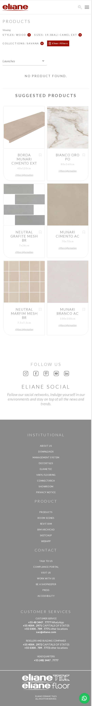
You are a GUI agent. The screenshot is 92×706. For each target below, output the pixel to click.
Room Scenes (46, 518)
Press (46, 590)
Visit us (46, 572)
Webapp (46, 541)
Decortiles (46, 463)
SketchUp (46, 535)
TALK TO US (46, 561)
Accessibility (46, 596)
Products (45, 512)
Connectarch (46, 480)
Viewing (7, 30)
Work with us (46, 578)
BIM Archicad (46, 529)
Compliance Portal (45, 566)
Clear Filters (60, 43)
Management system (46, 457)
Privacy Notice (46, 492)
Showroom (46, 486)
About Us (46, 445)
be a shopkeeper (46, 584)
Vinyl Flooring (46, 475)
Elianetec (46, 469)
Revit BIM (46, 523)
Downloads (46, 451)
